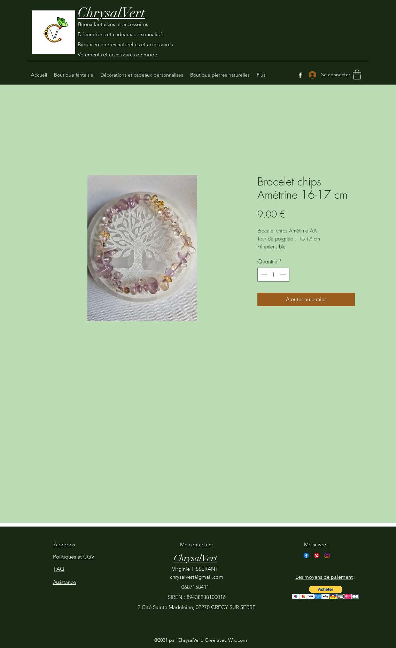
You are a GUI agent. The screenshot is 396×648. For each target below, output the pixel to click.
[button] (357, 75)
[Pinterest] (316, 555)
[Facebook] (300, 75)
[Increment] (283, 274)
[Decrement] (263, 274)
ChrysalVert (111, 12)
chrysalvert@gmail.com (196, 577)
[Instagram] (327, 555)
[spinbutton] (273, 274)
